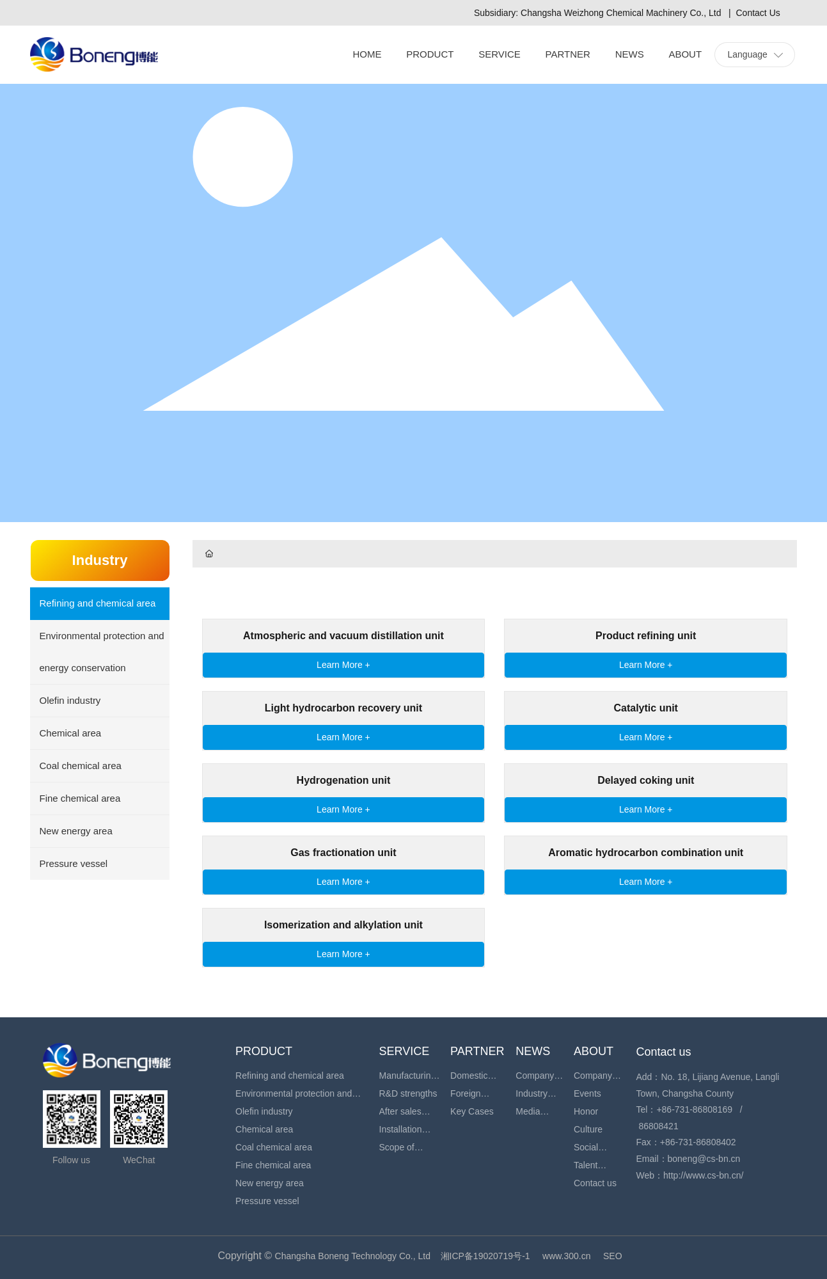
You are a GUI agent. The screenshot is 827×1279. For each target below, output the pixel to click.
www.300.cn (566, 1256)
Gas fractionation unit (343, 852)
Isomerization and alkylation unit (343, 924)
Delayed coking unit (645, 780)
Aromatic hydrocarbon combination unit (645, 852)
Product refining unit (645, 635)
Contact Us (758, 13)
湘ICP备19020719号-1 (485, 1256)
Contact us (663, 1051)
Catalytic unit (645, 708)
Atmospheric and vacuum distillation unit (343, 635)
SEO (612, 1256)
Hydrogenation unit (344, 780)
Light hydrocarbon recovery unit (343, 708)
